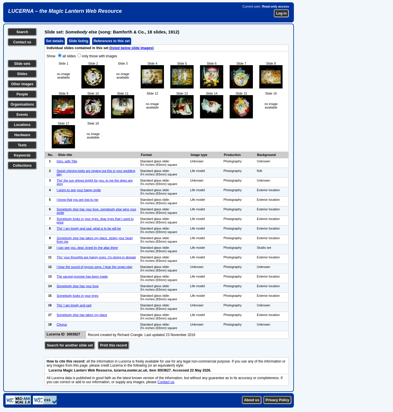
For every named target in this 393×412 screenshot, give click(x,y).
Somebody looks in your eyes (78, 295)
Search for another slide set (70, 345)
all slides (69, 56)
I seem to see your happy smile (79, 190)
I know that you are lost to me (78, 199)
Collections (22, 166)
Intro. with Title (67, 161)
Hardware (22, 135)
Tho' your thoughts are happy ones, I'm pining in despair (96, 257)
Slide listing (78, 41)
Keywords (22, 155)
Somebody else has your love (78, 286)
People (22, 94)
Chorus (62, 324)
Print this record (113, 345)
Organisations (22, 104)
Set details (54, 41)
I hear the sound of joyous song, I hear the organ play (95, 267)
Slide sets (22, 64)
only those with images (99, 56)
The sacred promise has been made (82, 276)
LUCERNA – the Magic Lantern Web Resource (65, 11)
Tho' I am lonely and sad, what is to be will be (89, 228)
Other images (22, 84)
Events (22, 115)
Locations (22, 125)
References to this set (112, 41)
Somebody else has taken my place (82, 315)
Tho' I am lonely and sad (74, 305)
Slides (22, 74)
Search (22, 32)
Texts (22, 145)
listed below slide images (131, 48)
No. (50, 155)
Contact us (22, 42)
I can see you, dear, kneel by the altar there (87, 247)
